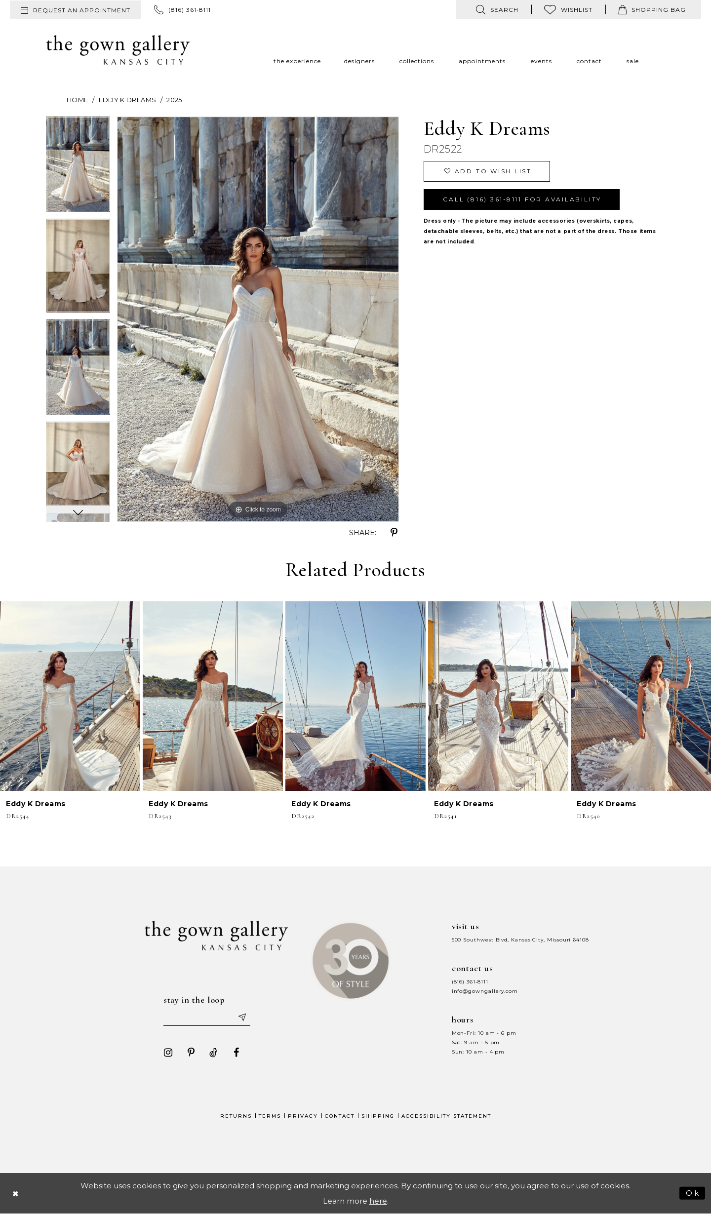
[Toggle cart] (652, 9)
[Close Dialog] (16, 1193)
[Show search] (497, 9)
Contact (340, 1116)
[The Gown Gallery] (118, 50)
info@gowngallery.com (485, 991)
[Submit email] (242, 1017)
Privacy (303, 1116)
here (378, 1201)
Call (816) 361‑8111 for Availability (522, 199)
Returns (236, 1116)
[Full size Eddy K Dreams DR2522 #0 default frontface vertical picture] (258, 319)
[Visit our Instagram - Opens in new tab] (168, 1052)
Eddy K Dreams (128, 100)
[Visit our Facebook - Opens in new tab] (236, 1052)
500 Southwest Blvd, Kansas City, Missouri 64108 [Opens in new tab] (520, 940)
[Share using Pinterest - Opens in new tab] (394, 533)
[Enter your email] (206, 1017)
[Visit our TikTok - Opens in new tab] (214, 1052)
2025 (174, 100)
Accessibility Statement (446, 1116)
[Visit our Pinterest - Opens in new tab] (191, 1052)
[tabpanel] (78, 168)
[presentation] (70, 696)
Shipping (378, 1116)
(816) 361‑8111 (470, 982)
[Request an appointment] (75, 9)
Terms (270, 1116)
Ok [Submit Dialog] (693, 1192)
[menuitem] (75, 9)
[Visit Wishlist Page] (568, 9)
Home (77, 100)
